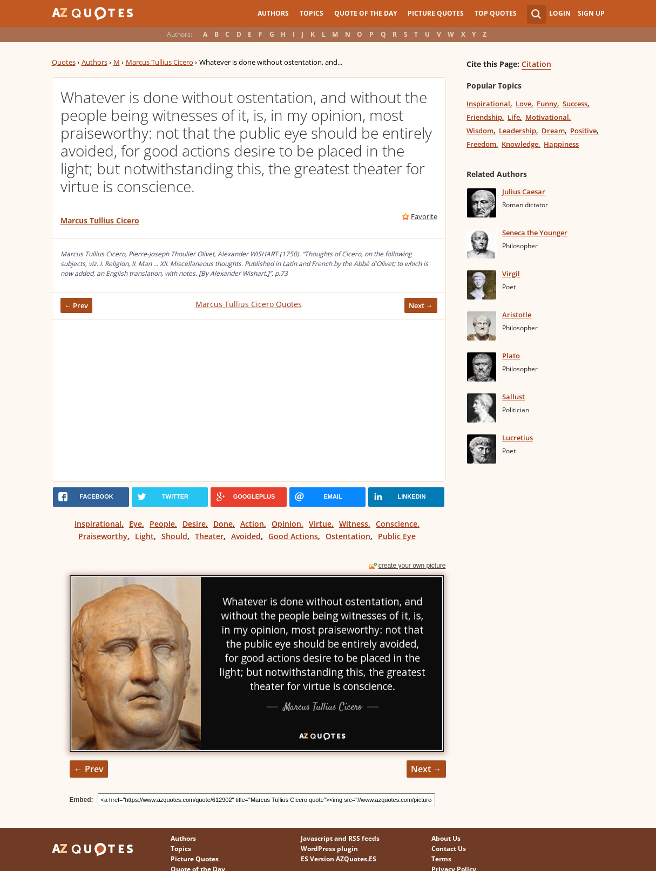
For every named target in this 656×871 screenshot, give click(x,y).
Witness (353, 524)
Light (144, 536)
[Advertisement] (248, 400)
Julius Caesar (523, 191)
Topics (311, 13)
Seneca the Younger (534, 232)
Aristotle (516, 314)
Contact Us (448, 848)
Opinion (286, 524)
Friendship (484, 117)
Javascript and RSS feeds (340, 838)
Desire (194, 524)
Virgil (511, 273)
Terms (441, 858)
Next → (421, 305)
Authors (273, 13)
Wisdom (479, 130)
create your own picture (412, 565)
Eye (135, 524)
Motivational (547, 117)
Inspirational (98, 524)
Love (523, 103)
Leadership (517, 130)
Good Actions (293, 536)
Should (174, 536)
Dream (553, 130)
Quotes (64, 62)
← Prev (77, 305)
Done (223, 524)
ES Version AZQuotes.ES (338, 858)
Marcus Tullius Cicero (159, 62)
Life (514, 117)
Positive (583, 130)
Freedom (481, 144)
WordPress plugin (329, 848)
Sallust (513, 397)
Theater (209, 536)
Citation (536, 64)
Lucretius (517, 438)
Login (560, 13)
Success (575, 103)
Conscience (396, 524)
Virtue (320, 524)
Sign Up (591, 13)
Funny (547, 103)
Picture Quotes (436, 13)
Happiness (561, 144)
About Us (446, 838)
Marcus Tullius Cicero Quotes (248, 304)
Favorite (424, 216)
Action (252, 524)
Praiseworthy (102, 536)
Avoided (246, 536)
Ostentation (348, 536)
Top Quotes (496, 13)
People (162, 524)
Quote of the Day (365, 13)
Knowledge (520, 144)
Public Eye (397, 536)
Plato (511, 355)
